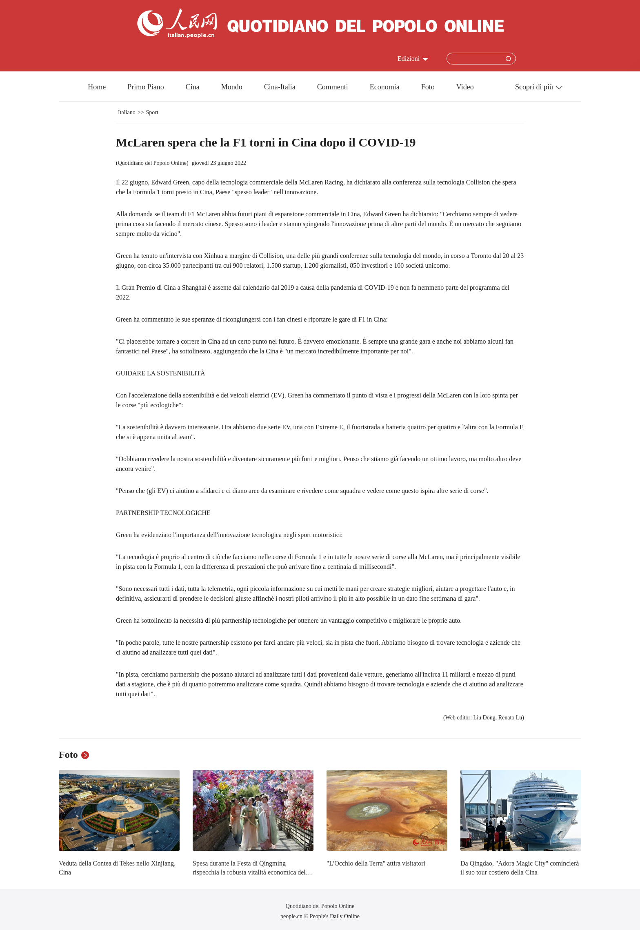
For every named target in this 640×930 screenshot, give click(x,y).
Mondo (231, 87)
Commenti (332, 87)
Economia (385, 87)
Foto (428, 87)
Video (465, 87)
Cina (193, 87)
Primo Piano (145, 87)
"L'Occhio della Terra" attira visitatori (376, 863)
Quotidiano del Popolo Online (152, 163)
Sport (152, 112)
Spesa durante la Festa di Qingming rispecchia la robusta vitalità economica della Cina (251, 872)
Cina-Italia (280, 87)
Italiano (127, 112)
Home (97, 87)
